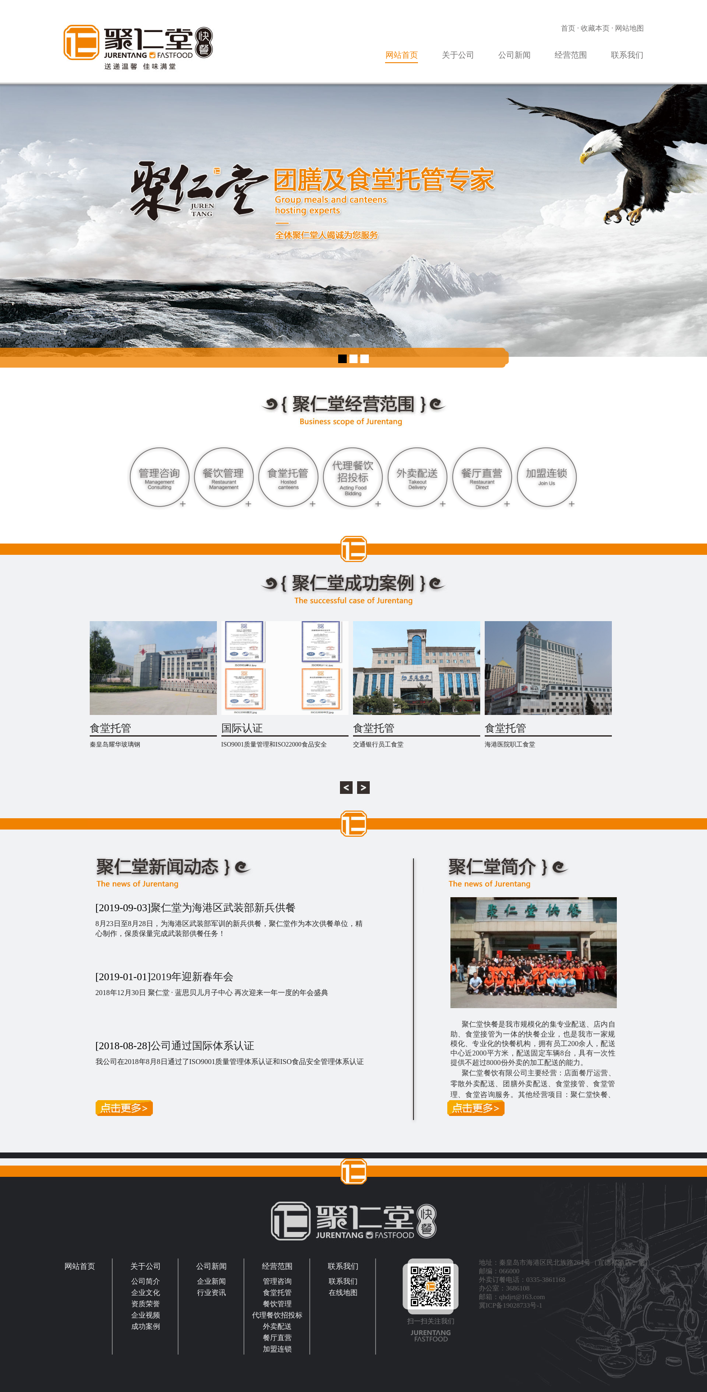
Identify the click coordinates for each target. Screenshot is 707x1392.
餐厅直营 (277, 1337)
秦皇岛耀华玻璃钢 (115, 744)
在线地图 (343, 1292)
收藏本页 (595, 28)
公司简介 (145, 1281)
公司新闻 (514, 55)
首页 (568, 28)
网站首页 (402, 55)
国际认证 (242, 728)
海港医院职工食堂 (510, 744)
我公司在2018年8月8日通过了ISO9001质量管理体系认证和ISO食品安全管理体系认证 (230, 1061)
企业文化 (145, 1292)
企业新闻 (211, 1281)
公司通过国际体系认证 (202, 1045)
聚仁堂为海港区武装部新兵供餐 (223, 907)
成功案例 (145, 1326)
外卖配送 (277, 1326)
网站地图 (629, 28)
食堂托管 (110, 728)
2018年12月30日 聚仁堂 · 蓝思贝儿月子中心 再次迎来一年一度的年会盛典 (212, 992)
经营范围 (571, 55)
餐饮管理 (277, 1304)
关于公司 (458, 55)
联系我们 (627, 55)
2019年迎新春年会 (192, 976)
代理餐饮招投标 (277, 1315)
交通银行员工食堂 (378, 744)
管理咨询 (277, 1281)
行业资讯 (211, 1292)
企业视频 (145, 1315)
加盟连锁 (277, 1349)
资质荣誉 (145, 1304)
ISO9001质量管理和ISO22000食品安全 (274, 744)
